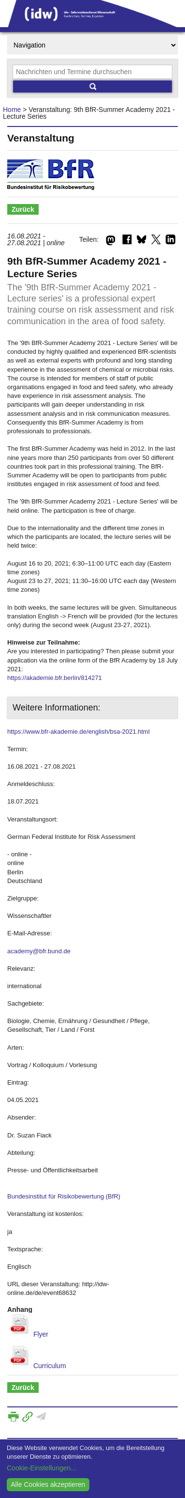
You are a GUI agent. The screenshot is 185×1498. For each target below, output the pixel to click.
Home (12, 109)
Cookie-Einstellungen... (41, 1468)
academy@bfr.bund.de (39, 951)
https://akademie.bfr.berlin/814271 (54, 677)
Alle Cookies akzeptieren (48, 1484)
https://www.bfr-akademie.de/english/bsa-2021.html (78, 731)
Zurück (23, 209)
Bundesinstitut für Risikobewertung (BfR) (63, 1196)
